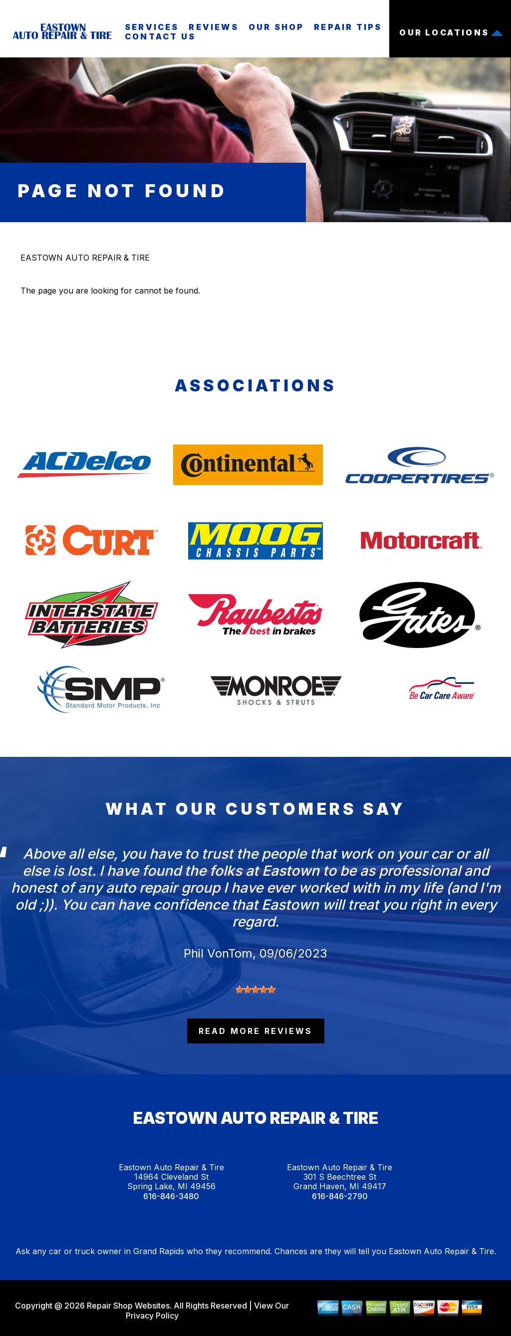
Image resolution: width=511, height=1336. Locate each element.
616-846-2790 (340, 1196)
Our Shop (276, 27)
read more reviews (255, 1031)
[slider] (255, 990)
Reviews (213, 27)
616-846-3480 (171, 1196)
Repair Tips (348, 27)
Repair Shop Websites (127, 1306)
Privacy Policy (152, 1316)
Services (152, 27)
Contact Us (160, 36)
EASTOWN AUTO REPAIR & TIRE (85, 258)
